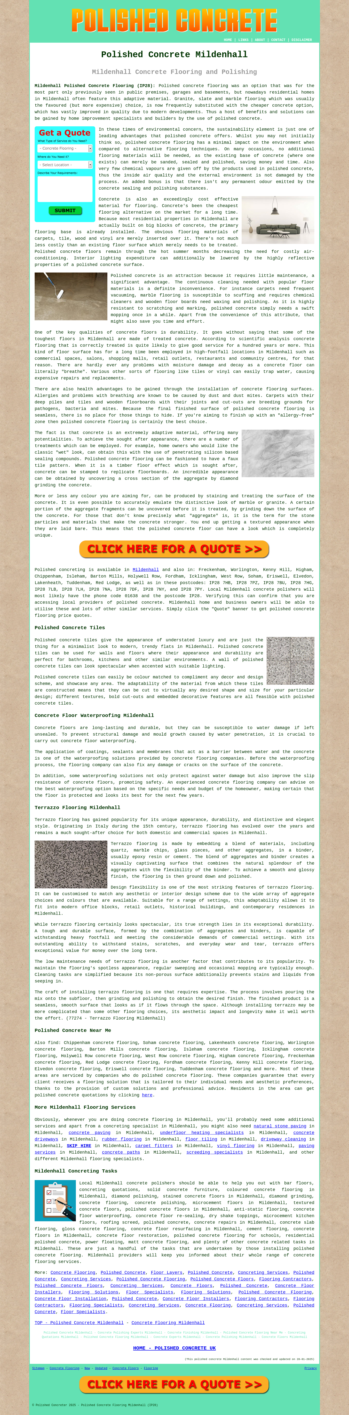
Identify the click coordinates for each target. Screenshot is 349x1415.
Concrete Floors (192, 1285)
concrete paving (90, 1132)
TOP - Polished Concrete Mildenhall (79, 1322)
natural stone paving (280, 1126)
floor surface (129, 245)
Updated (101, 1368)
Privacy (311, 1368)
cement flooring (266, 1229)
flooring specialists (116, 1159)
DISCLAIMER (302, 40)
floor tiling (201, 1139)
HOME (228, 40)
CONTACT (278, 40)
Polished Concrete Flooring (151, 1279)
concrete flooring (171, 142)
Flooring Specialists (96, 1305)
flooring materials (123, 155)
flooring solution (105, 1082)
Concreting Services (263, 1272)
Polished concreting (60, 569)
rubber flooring (122, 1139)
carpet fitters (154, 1145)
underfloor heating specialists (202, 1132)
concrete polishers (277, 589)
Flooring (151, 1368)
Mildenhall (146, 569)
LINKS (243, 40)
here (147, 1095)
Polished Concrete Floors (222, 1279)
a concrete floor (279, 365)
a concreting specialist (128, 1126)
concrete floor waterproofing (97, 741)
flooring (109, 212)
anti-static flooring (260, 1209)
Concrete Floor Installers (196, 1298)
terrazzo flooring (289, 887)
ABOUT (260, 40)
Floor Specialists (149, 1292)
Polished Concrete (123, 1272)
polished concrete (57, 1095)
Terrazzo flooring (57, 819)
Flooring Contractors (285, 1279)
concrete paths (121, 1152)
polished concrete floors (157, 1209)
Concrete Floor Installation (70, 1298)
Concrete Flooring (73, 1272)
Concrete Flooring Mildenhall (168, 1322)
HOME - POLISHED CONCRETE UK (174, 1348)
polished (71, 421)
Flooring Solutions (93, 1292)
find (53, 1042)
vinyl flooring (235, 1145)
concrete (152, 602)
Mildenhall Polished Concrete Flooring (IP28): (95, 85)
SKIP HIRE (79, 1145)
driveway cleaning (283, 1139)
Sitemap (38, 1368)
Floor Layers (166, 1272)
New (87, 1368)
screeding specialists (214, 1152)
